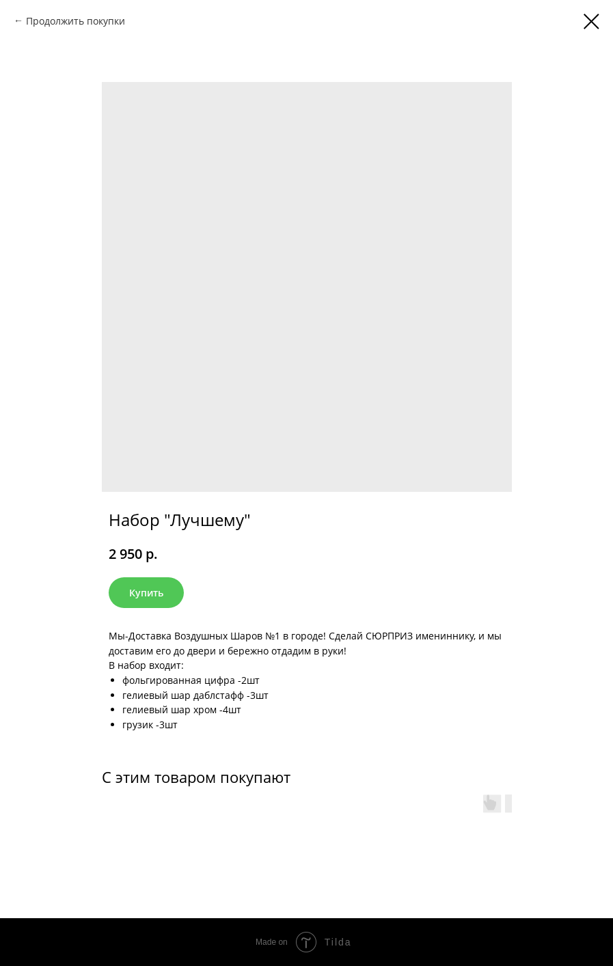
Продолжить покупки (75, 20)
